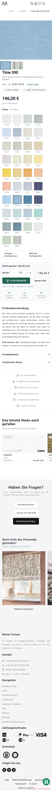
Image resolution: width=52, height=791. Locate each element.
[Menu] (48, 4)
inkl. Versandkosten (42, 789)
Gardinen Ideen (9, 695)
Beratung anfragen (26, 521)
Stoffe (12, 11)
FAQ (4, 708)
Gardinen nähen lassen (13, 722)
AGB (7, 780)
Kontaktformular (26, 504)
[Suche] (32, 4)
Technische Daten (12, 362)
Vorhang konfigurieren (11, 254)
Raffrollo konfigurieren (35, 254)
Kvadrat (22, 11)
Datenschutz (41, 780)
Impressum (20, 784)
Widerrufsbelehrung (22, 780)
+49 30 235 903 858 (26, 513)
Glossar (6, 713)
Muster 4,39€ (40, 281)
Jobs (4, 691)
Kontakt (6, 717)
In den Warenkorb (16, 280)
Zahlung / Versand (11, 704)
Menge (26, 272)
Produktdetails (10, 354)
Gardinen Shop (9, 686)
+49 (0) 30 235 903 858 (17, 665)
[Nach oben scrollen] (46, 786)
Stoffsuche (7, 700)
